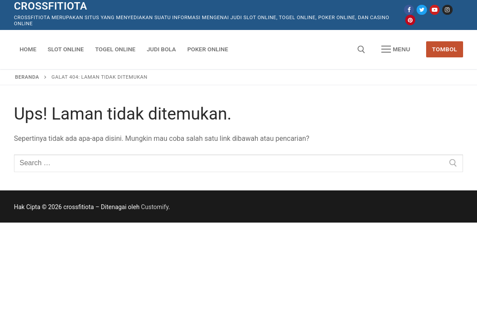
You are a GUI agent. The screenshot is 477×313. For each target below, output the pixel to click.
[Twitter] (422, 10)
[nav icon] (395, 49)
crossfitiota (50, 6)
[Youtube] (435, 10)
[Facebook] (409, 10)
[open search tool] (361, 49)
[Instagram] (447, 10)
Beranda (27, 77)
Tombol (444, 49)
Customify (154, 206)
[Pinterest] (410, 20)
